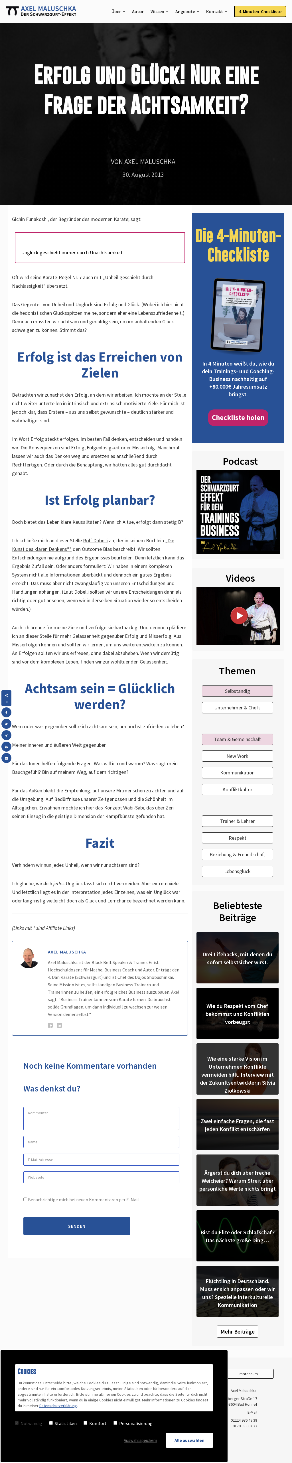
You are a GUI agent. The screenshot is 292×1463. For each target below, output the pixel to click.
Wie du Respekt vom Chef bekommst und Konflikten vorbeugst (237, 1013)
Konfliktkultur (237, 789)
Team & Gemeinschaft (237, 739)
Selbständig (237, 691)
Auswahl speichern (140, 1440)
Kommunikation (237, 772)
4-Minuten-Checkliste (260, 11)
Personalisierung (133, 1423)
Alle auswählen (189, 1440)
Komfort (95, 1423)
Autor (138, 11)
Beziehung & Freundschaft (237, 854)
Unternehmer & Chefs (237, 707)
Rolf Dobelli (95, 540)
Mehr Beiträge (237, 1331)
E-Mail (252, 1412)
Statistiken (63, 1423)
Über (116, 11)
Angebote (185, 11)
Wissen (157, 11)
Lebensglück (237, 871)
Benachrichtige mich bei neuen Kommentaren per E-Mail (81, 1199)
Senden (77, 1226)
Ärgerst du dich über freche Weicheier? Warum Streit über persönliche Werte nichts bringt (237, 1180)
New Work (237, 756)
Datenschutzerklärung (58, 1405)
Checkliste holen (238, 417)
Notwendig (28, 1423)
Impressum (248, 1373)
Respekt (237, 838)
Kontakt (214, 11)
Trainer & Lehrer (237, 821)
